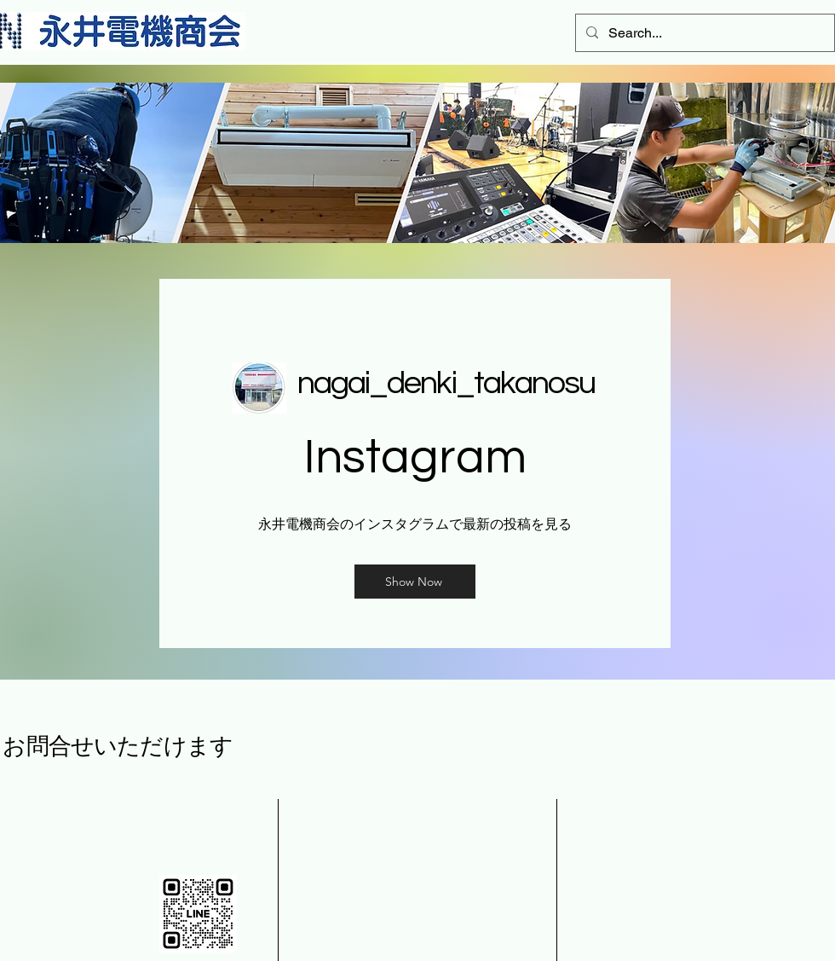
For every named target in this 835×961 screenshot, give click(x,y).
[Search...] (703, 32)
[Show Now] (414, 581)
